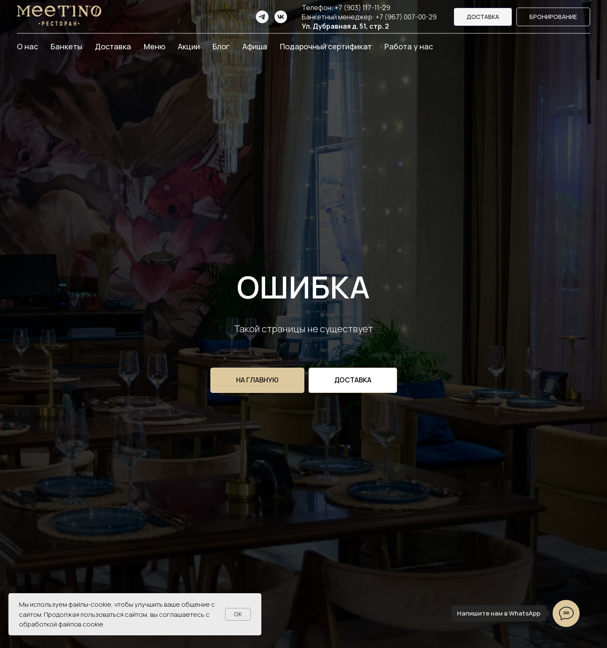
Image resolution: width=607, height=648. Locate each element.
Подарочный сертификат (326, 46)
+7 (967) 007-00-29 (406, 17)
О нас (27, 46)
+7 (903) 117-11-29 (362, 7)
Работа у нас (408, 46)
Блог (221, 46)
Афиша (254, 46)
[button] (553, 17)
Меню (154, 46)
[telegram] (262, 17)
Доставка (113, 46)
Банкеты (66, 46)
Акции (189, 46)
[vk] (280, 17)
